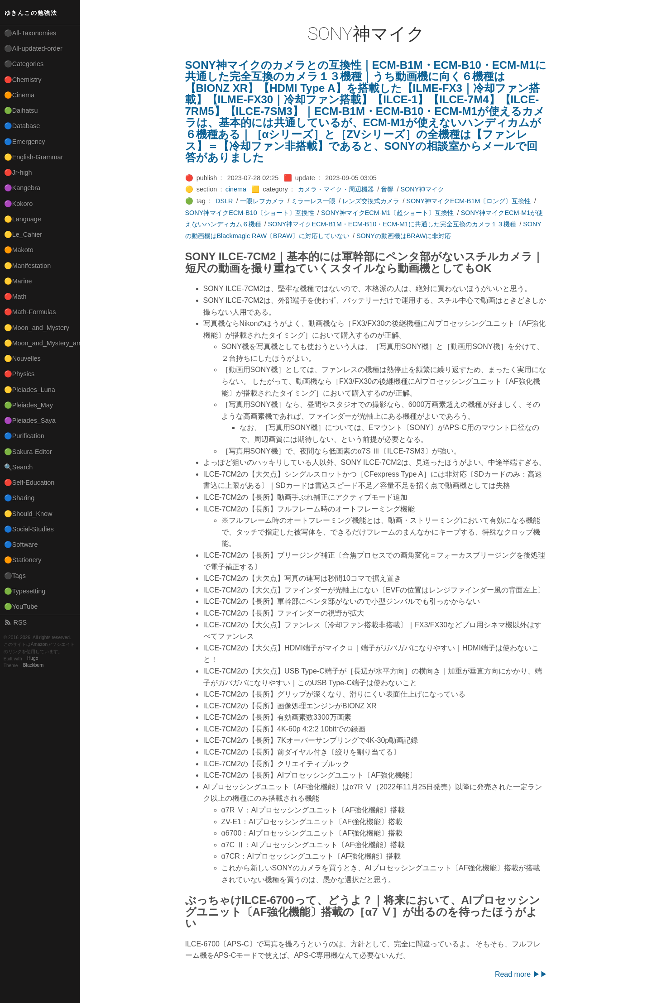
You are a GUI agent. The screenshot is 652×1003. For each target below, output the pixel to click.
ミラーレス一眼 (313, 201)
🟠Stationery (23, 560)
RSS (15, 622)
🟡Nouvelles (22, 358)
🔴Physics (19, 373)
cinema (235, 189)
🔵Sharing (19, 498)
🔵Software (21, 544)
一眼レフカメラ (262, 201)
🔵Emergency (24, 141)
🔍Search (18, 467)
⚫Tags (15, 575)
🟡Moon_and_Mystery (36, 327)
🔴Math (15, 296)
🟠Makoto (19, 249)
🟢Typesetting (25, 591)
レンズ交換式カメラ (370, 201)
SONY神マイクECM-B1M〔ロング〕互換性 (468, 201)
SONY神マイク (423, 189)
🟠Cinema (19, 95)
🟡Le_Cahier (23, 234)
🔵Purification (24, 435)
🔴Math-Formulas (30, 311)
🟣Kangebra (22, 187)
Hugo (32, 658)
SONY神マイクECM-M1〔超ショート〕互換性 (387, 212)
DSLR (224, 201)
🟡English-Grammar (33, 157)
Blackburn (33, 665)
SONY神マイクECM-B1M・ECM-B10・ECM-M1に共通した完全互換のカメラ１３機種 (392, 224)
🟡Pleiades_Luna (29, 389)
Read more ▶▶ (521, 974)
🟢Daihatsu (21, 110)
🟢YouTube (21, 606)
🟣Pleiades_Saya (30, 420)
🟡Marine (18, 281)
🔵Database (22, 125)
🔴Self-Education (29, 482)
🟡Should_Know (28, 513)
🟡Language (22, 219)
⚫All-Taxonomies (30, 33)
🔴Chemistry (23, 79)
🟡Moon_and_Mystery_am (42, 343)
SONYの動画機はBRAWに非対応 (403, 235)
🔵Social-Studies (29, 529)
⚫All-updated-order (33, 48)
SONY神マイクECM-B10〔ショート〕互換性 (249, 212)
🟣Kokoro (18, 203)
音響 (387, 189)
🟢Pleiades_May (28, 405)
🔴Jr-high (18, 172)
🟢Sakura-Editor (28, 451)
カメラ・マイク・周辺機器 (336, 189)
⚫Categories (24, 63)
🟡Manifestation (27, 265)
